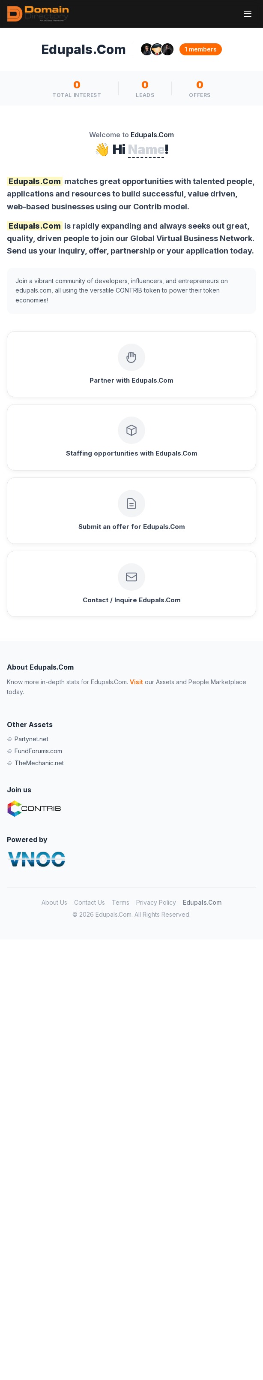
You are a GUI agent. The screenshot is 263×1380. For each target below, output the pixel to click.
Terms (120, 902)
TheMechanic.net (35, 763)
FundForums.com (34, 751)
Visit (136, 681)
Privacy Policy (156, 902)
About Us (54, 902)
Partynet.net (27, 739)
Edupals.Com (202, 902)
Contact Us (89, 902)
